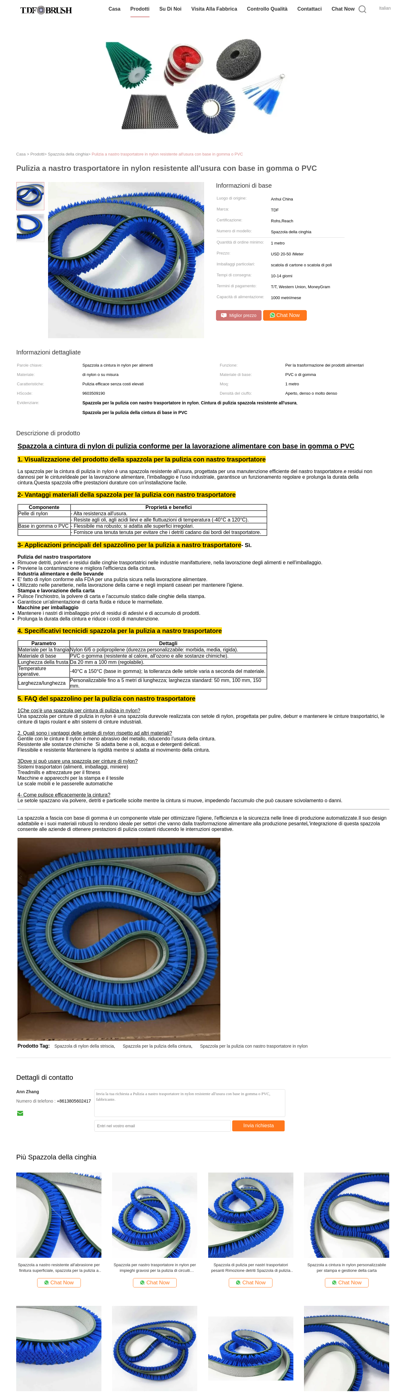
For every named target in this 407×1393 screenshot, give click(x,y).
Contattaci (309, 9)
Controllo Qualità (267, 9)
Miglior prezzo (239, 315)
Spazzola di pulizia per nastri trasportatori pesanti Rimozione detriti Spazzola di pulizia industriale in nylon (251, 1267)
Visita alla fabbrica (214, 9)
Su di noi (170, 9)
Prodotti (140, 9)
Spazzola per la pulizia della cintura (157, 1046)
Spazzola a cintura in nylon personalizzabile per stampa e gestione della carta (346, 1267)
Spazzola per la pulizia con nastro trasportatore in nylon (254, 1046)
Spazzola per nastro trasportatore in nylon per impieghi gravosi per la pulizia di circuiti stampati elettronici (155, 1267)
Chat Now (343, 9)
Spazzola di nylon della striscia (84, 1046)
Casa (114, 9)
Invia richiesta (258, 1125)
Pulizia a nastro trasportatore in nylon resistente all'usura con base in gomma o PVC (167, 154)
